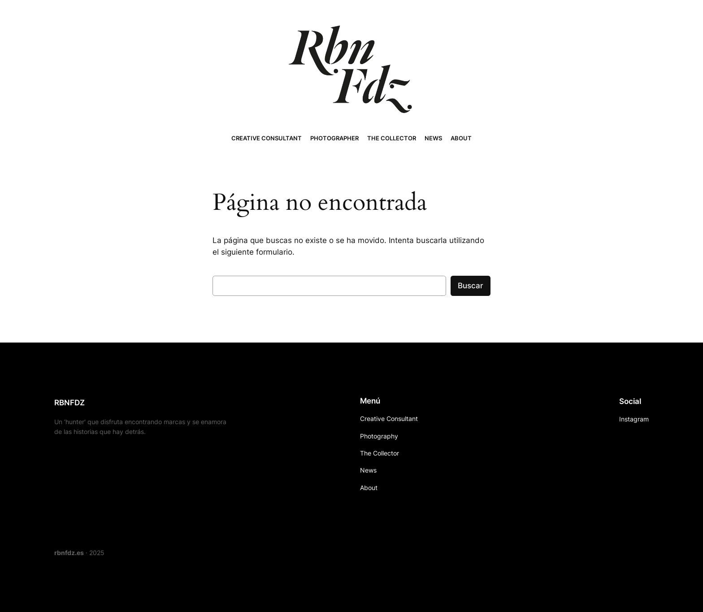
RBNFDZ (69, 402)
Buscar (470, 285)
